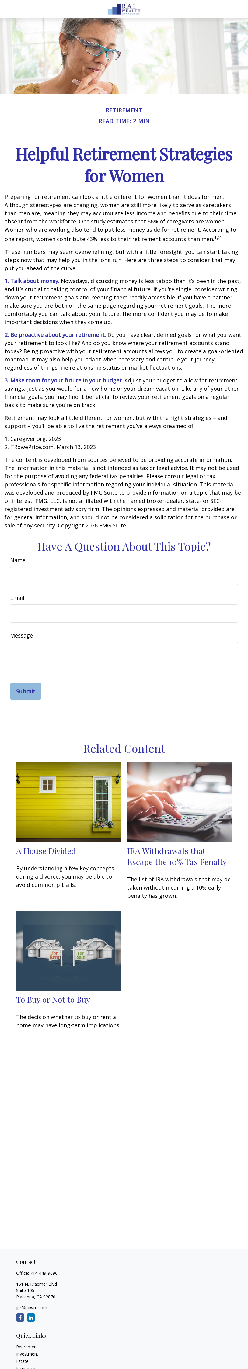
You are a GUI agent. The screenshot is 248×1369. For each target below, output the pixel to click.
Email (17, 597)
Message (21, 635)
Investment (27, 1354)
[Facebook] (20, 1317)
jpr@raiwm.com (31, 1307)
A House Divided (46, 850)
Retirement (27, 1347)
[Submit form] (25, 691)
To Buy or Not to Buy (53, 999)
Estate (22, 1361)
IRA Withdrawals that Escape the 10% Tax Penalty (177, 856)
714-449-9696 (44, 1273)
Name (18, 560)
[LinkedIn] (31, 1317)
